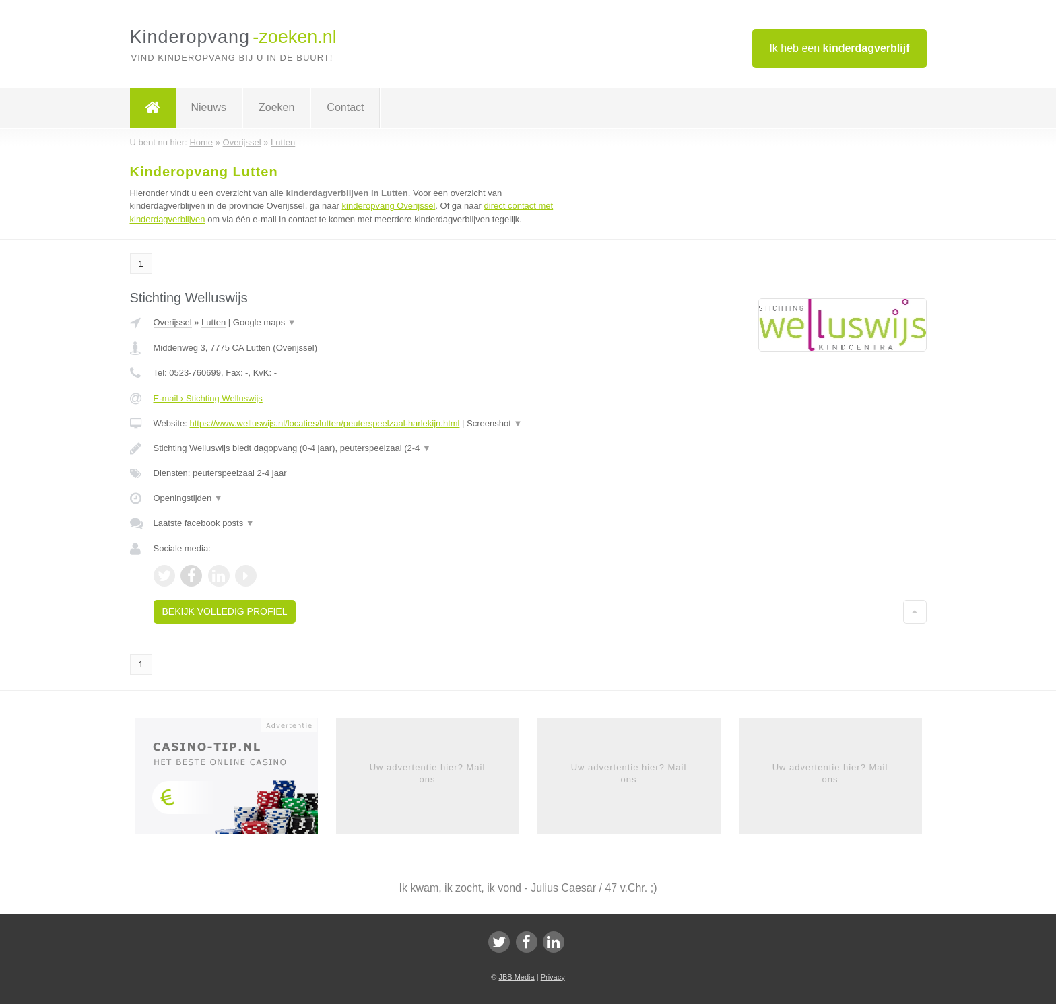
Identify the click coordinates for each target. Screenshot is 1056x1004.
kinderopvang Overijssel (389, 206)
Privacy (553, 977)
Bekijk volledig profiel (225, 611)
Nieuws (208, 107)
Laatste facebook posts (204, 523)
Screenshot (494, 423)
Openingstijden (188, 498)
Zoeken (276, 107)
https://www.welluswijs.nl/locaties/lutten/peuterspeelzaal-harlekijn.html (324, 423)
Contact (345, 107)
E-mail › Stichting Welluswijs (208, 398)
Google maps (264, 322)
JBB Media (516, 977)
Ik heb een (839, 48)
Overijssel (173, 322)
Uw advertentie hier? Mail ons (428, 773)
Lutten (213, 322)
